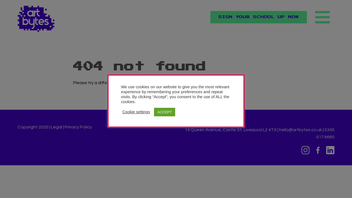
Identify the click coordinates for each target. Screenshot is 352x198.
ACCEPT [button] (164, 112)
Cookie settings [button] (136, 112)
